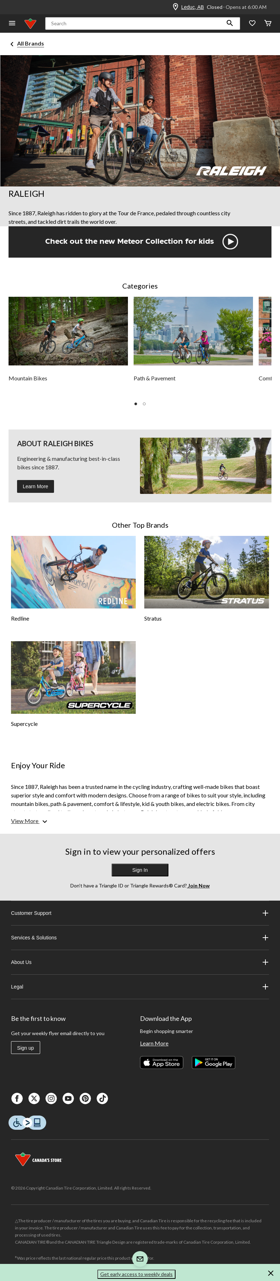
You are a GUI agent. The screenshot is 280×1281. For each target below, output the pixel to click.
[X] (34, 1098)
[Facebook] (17, 1098)
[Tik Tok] (102, 1098)
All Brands (30, 43)
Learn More (35, 486)
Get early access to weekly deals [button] (136, 1274)
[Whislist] (252, 24)
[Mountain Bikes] (68, 346)
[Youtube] (68, 1098)
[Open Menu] (12, 23)
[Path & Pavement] (193, 346)
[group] (68, 346)
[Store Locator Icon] (175, 7)
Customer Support (140, 913)
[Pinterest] (85, 1098)
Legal (140, 986)
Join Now (198, 885)
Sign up (25, 1048)
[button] (230, 23)
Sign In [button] (140, 870)
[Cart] (267, 24)
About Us (140, 962)
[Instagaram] (51, 1098)
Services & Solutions (140, 937)
